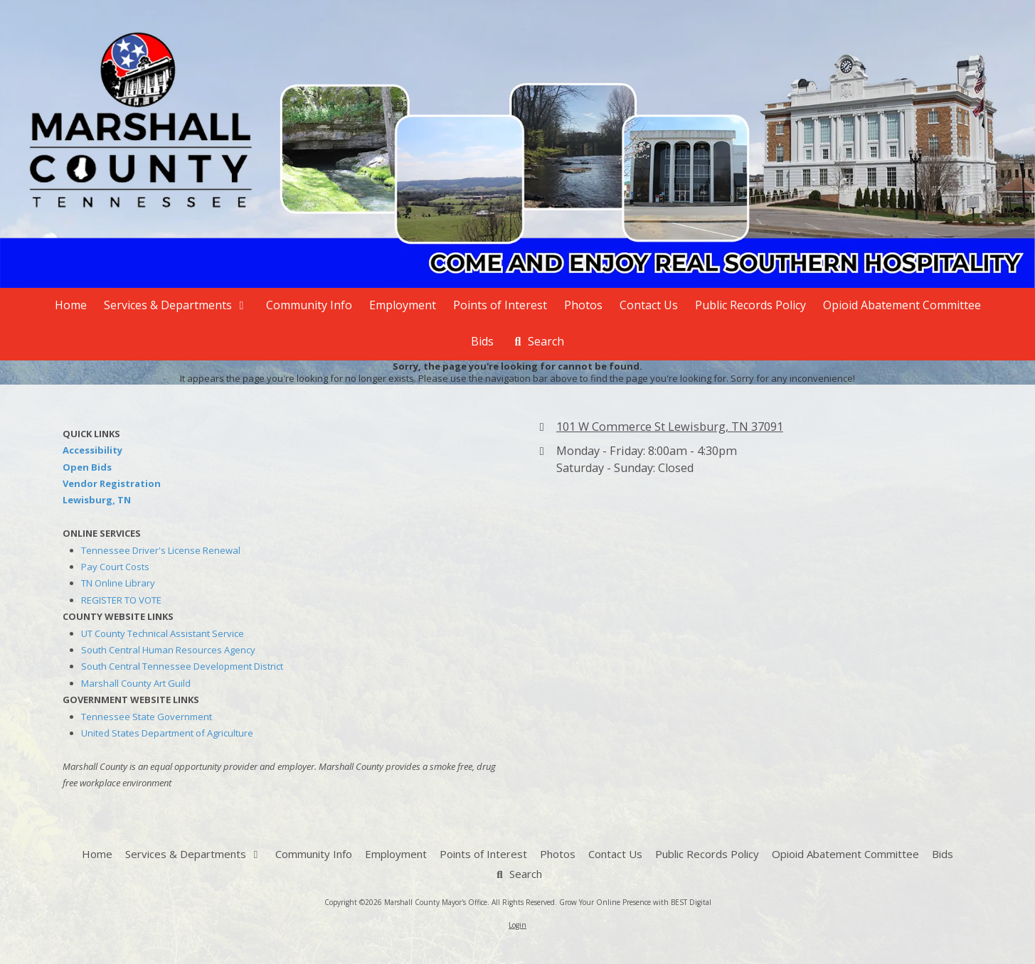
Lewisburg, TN (97, 499)
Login (517, 925)
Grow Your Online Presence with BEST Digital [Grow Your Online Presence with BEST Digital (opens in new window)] (635, 902)
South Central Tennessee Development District (182, 666)
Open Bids (87, 467)
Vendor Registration (112, 483)
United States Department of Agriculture (167, 733)
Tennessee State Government (146, 716)
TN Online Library (118, 583)
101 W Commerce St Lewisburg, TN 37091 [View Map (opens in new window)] (669, 426)
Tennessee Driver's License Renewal (160, 550)
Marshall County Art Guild (136, 683)
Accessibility (92, 450)
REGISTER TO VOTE (121, 600)
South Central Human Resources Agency (168, 649)
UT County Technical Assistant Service (162, 633)
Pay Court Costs (115, 566)
